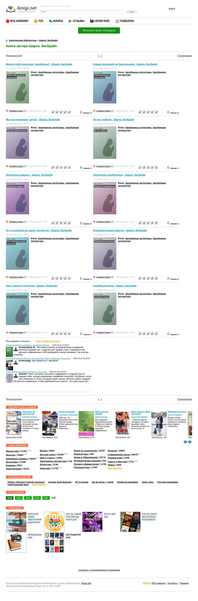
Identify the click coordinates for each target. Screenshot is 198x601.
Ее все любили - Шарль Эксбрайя (113, 119)
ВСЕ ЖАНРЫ (115, 468)
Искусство (45, 464)
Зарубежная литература (53, 461)
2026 (9, 498)
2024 (28, 498)
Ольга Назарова (174, 415)
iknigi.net (86, 583)
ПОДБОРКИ (127, 20)
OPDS (146, 583)
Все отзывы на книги (48, 341)
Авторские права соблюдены (99, 30)
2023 (37, 498)
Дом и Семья (47, 458)
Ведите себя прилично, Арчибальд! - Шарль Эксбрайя (39, 64)
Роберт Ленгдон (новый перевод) (25, 482)
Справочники (115, 458)
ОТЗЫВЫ (78, 20)
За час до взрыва (67, 412)
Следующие (184, 55)
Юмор (111, 465)
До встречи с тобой (103, 482)
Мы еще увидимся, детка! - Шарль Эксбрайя (33, 119)
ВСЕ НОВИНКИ (19, 20)
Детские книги (48, 454)
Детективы (12, 462)
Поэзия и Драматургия (86, 464)
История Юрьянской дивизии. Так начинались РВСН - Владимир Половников (38, 358)
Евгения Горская (29, 417)
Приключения (13, 469)
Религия (112, 450)
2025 (19, 498)
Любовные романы (16, 459)
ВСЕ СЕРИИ (38, 484)
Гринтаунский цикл (18, 484)
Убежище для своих (177, 412)
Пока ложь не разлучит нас (28, 413)
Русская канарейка (167, 482)
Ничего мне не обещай (101, 413)
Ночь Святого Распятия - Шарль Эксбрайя (31, 285)
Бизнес (44, 450)
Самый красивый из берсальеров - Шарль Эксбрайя (125, 64)
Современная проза (119, 454)
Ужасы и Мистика (117, 461)
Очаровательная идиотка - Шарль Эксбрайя (120, 230)
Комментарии (16, 111)
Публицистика (82, 467)
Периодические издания (87, 461)
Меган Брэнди (101, 417)
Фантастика (12, 451)
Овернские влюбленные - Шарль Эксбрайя (119, 175)
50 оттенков (81, 482)
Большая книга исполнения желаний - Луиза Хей (26, 372)
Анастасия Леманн (139, 417)
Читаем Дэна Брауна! (60, 482)
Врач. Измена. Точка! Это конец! (140, 413)
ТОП (40, 20)
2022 (46, 498)
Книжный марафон (127, 482)
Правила (184, 583)
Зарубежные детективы (51, 72)
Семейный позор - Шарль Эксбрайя (114, 285)
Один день (148, 482)
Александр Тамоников (68, 415)
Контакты (172, 583)
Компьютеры (81, 454)
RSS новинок (158, 583)
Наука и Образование (85, 457)
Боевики (10, 465)
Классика (45, 468)
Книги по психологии (85, 450)
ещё (53, 497)
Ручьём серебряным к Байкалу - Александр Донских (27, 345)
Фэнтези (10, 455)
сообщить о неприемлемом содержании (99, 570)
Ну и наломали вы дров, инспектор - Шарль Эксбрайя (39, 230)
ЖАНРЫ (58, 20)
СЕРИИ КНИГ (102, 20)
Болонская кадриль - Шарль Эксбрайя (29, 175)
